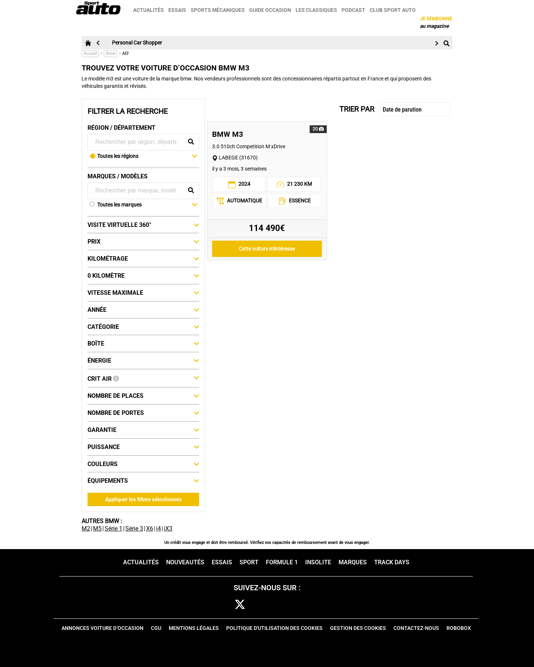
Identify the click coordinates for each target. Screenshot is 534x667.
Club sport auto (393, 10)
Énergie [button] (143, 360)
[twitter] (239, 605)
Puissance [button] (143, 446)
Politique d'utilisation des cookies (274, 628)
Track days (391, 562)
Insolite (318, 562)
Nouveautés (185, 562)
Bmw (110, 53)
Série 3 (134, 528)
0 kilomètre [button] (143, 275)
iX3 (168, 528)
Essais (178, 10)
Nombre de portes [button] (143, 412)
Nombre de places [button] (143, 395)
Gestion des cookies (358, 628)
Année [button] (143, 309)
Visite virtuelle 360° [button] (143, 224)
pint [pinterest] (284, 605)
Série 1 (113, 528)
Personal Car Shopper (137, 43)
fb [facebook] (220, 605)
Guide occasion (271, 10)
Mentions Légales (194, 628)
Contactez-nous (416, 628)
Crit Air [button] (143, 378)
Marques (353, 562)
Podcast (354, 10)
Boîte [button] (143, 343)
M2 (86, 528)
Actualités (149, 10)
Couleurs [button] (143, 464)
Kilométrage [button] (143, 258)
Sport (249, 562)
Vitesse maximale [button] (143, 292)
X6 (149, 528)
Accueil (90, 53)
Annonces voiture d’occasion (103, 628)
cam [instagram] (263, 605)
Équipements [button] (143, 480)
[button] (147, 157)
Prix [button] (143, 241)
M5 (97, 528)
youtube (307, 605)
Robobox (458, 628)
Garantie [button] (143, 429)
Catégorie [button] (143, 326)
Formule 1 (282, 562)
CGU (156, 628)
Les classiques (317, 10)
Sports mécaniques (218, 10)
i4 (158, 528)
